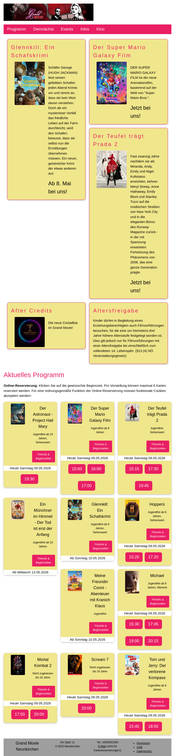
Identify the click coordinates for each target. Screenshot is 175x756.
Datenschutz (144, 751)
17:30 (153, 469)
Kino (100, 29)
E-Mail (102, 746)
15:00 (77, 469)
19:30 (29, 479)
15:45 (134, 726)
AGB (139, 747)
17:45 (153, 624)
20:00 (39, 714)
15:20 (134, 557)
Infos (84, 29)
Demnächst (43, 29)
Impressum (143, 743)
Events (67, 29)
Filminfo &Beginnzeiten (43, 456)
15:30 (134, 624)
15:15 (134, 469)
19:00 (134, 641)
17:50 (20, 714)
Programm (16, 29)
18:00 (153, 726)
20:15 (153, 641)
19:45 (144, 485)
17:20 (153, 557)
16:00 (96, 469)
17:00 (87, 485)
